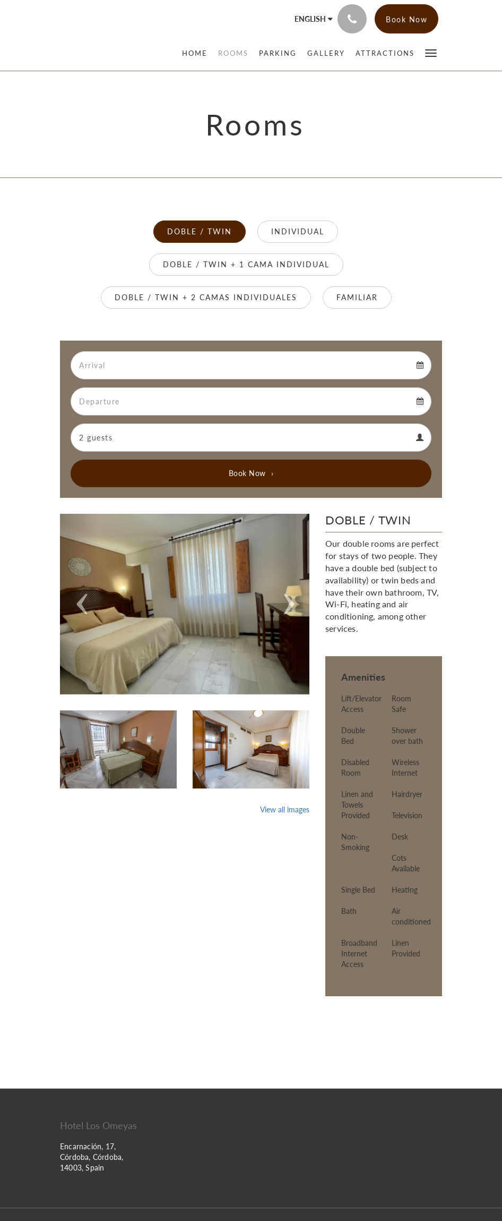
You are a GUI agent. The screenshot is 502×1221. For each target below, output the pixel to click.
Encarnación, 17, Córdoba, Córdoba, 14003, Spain (91, 1157)
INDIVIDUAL (297, 231)
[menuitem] (197, 53)
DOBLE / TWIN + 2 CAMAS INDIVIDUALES (206, 297)
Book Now (247, 473)
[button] (431, 52)
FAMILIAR (357, 297)
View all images (284, 809)
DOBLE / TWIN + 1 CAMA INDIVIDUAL (246, 264)
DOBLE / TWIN (199, 231)
